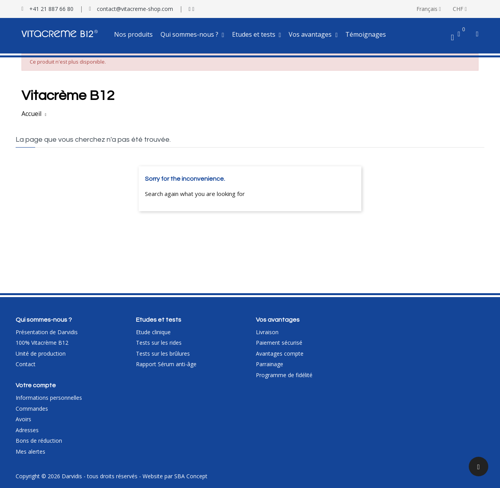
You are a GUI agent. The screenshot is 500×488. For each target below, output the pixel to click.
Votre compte (36, 385)
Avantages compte (280, 353)
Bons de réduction (39, 440)
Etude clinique (153, 332)
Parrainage (269, 364)
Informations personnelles (49, 397)
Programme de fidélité (284, 375)
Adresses (27, 430)
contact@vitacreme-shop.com (135, 8)
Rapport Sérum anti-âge (166, 364)
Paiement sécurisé (279, 342)
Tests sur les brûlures (163, 353)
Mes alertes (30, 451)
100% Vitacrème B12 (42, 342)
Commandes (32, 408)
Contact (26, 364)
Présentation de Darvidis (47, 332)
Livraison (267, 332)
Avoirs (23, 419)
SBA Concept (190, 476)
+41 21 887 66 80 (51, 8)
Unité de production (41, 353)
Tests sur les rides (159, 342)
